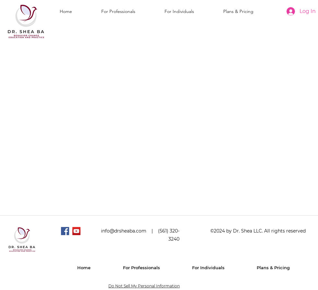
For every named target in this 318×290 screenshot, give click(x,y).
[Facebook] (65, 231)
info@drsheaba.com (123, 231)
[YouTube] (76, 231)
